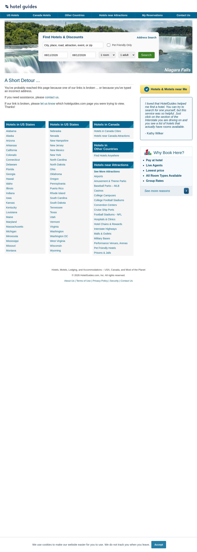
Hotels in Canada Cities (107, 131)
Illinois (9, 188)
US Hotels (13, 15)
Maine (9, 217)
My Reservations (152, 15)
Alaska (10, 135)
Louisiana (11, 212)
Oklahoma (56, 174)
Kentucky (11, 207)
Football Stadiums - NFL (108, 214)
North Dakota (57, 164)
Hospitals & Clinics (104, 219)
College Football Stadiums (109, 200)
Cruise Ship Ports (104, 209)
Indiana (10, 193)
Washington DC (59, 236)
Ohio (53, 169)
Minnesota (12, 236)
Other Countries (75, 15)
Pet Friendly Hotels (105, 247)
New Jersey (57, 145)
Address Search (146, 37)
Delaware (11, 164)
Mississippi (12, 241)
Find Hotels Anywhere (106, 155)
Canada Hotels (42, 15)
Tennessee (56, 207)
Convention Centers (105, 204)
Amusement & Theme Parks (110, 181)
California (11, 150)
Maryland (11, 221)
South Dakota (58, 202)
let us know (48, 103)
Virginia (54, 226)
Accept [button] (158, 544)
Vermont (55, 221)
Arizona (10, 140)
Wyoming (55, 250)
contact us (52, 97)
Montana (11, 250)
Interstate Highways (105, 228)
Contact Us (183, 15)
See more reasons (157, 191)
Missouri (11, 245)
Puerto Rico (57, 188)
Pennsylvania (57, 183)
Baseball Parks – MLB (106, 185)
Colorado (11, 154)
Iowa (9, 197)
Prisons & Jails (102, 252)
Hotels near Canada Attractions (112, 135)
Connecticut (13, 159)
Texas (53, 212)
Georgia (10, 174)
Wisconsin (56, 245)
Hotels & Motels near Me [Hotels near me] (165, 89)
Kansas (10, 202)
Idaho (9, 183)
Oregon (54, 178)
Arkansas (11, 145)
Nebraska (55, 131)
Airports (98, 176)
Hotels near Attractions (113, 15)
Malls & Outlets (102, 233)
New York (55, 154)
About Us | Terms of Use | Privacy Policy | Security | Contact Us (98, 280)
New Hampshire (59, 140)
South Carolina (58, 197)
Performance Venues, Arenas (111, 243)
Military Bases (102, 238)
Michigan (11, 231)
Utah (53, 217)
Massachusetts (14, 226)
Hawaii (10, 178)
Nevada (54, 135)
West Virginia (57, 241)
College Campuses (105, 195)
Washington (57, 231)
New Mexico (57, 150)
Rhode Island (57, 193)
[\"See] (186, 191)
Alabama (11, 131)
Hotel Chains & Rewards (108, 224)
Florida (10, 169)
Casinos (98, 190)
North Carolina (58, 159)
